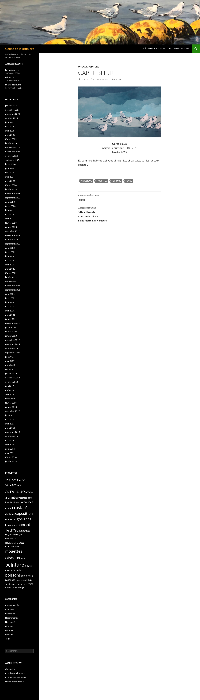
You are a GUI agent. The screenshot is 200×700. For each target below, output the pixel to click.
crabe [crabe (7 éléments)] (8, 508)
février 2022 (11, 273)
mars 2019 (10, 365)
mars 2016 (10, 428)
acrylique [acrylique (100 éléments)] (15, 491)
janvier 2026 (11, 105)
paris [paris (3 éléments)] (23, 558)
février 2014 (11, 457)
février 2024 (11, 185)
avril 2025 (9, 130)
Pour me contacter (179, 48)
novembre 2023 (12, 193)
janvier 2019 (11, 373)
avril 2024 (9, 176)
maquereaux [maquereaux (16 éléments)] (14, 542)
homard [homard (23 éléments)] (24, 524)
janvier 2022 (11, 277)
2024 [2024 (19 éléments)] (9, 485)
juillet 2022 (10, 252)
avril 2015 (9, 444)
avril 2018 (9, 394)
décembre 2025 (12, 109)
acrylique (86, 181)
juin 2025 (9, 122)
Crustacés (9, 609)
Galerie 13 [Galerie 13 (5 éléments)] (10, 519)
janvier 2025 (11, 143)
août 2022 (10, 248)
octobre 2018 (11, 382)
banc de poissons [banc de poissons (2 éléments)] (12, 502)
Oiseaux (83, 66)
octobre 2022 (11, 239)
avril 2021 (9, 310)
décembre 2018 (12, 377)
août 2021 (10, 294)
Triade (119, 197)
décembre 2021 (12, 281)
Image (84, 79)
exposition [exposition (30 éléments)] (24, 513)
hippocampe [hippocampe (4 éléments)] (11, 525)
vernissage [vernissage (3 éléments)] (19, 587)
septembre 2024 (12, 160)
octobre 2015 (11, 436)
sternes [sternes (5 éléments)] (23, 583)
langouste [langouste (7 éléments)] (24, 530)
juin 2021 (9, 302)
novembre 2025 (12, 114)
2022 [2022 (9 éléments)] (15, 480)
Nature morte (11, 617)
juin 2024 (9, 168)
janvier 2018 (11, 407)
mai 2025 (9, 126)
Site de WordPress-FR (15, 681)
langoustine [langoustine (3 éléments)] (10, 534)
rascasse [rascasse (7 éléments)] (10, 579)
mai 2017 (9, 419)
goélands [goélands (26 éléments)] (24, 519)
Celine (117, 79)
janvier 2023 (11, 227)
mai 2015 (9, 440)
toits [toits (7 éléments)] (30, 583)
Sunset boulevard (13, 84)
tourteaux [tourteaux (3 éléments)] (9, 587)
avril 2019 (9, 361)
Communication (12, 605)
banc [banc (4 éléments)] (30, 497)
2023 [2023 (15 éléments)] (22, 480)
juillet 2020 (10, 327)
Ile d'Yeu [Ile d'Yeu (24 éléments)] (12, 530)
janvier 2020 (11, 335)
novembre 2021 (12, 285)
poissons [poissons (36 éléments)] (13, 575)
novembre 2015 (12, 432)
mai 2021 (9, 306)
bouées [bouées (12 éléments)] (28, 502)
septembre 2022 (12, 243)
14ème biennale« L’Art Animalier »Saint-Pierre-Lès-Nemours (119, 214)
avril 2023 (9, 218)
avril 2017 (9, 423)
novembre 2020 (12, 323)
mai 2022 (9, 260)
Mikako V (9, 77)
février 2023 (11, 222)
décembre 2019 (12, 340)
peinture (116, 181)
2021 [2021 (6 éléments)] (8, 480)
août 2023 (10, 202)
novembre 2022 (12, 235)
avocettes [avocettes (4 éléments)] (22, 497)
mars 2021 (10, 315)
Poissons (9, 634)
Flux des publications (14, 673)
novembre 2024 (12, 151)
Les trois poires (12, 70)
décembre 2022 (12, 231)
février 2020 (11, 331)
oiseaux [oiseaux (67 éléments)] (12, 557)
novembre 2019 (12, 344)
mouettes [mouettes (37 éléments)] (13, 551)
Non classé (10, 622)
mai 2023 (9, 214)
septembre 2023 (12, 197)
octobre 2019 (11, 348)
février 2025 (11, 139)
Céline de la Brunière (19, 49)
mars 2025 (10, 135)
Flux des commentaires (15, 677)
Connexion (10, 669)
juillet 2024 (10, 164)
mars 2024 (10, 181)
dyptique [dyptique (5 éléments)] (10, 513)
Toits (7, 638)
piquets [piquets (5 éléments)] (28, 565)
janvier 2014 (11, 461)
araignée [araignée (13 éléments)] (11, 497)
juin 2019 (9, 356)
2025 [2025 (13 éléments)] (17, 485)
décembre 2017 (12, 411)
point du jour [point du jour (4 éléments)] (16, 570)
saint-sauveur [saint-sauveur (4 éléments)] (12, 584)
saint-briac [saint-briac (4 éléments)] (27, 580)
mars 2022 (10, 269)
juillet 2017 (10, 415)
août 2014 (10, 448)
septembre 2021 (12, 289)
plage (129, 181)
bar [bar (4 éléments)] (21, 502)
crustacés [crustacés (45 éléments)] (20, 507)
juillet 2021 (10, 298)
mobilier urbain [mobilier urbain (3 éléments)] (12, 546)
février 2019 (11, 369)
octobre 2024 (11, 156)
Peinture (94, 66)
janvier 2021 (11, 319)
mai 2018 (9, 390)
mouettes (102, 181)
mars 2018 (10, 398)
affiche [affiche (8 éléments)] (29, 492)
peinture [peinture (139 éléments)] (14, 565)
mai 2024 (9, 172)
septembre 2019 (12, 352)
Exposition (10, 613)
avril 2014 (9, 453)
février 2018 (11, 402)
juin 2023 (9, 210)
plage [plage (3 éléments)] (7, 570)
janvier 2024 (11, 189)
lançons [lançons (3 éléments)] (19, 534)
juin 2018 (9, 386)
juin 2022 (9, 256)
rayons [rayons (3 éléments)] (19, 580)
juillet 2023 (10, 206)
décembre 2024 (12, 147)
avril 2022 (9, 264)
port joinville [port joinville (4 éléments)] (27, 575)
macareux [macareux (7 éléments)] (11, 538)
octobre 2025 (11, 118)
